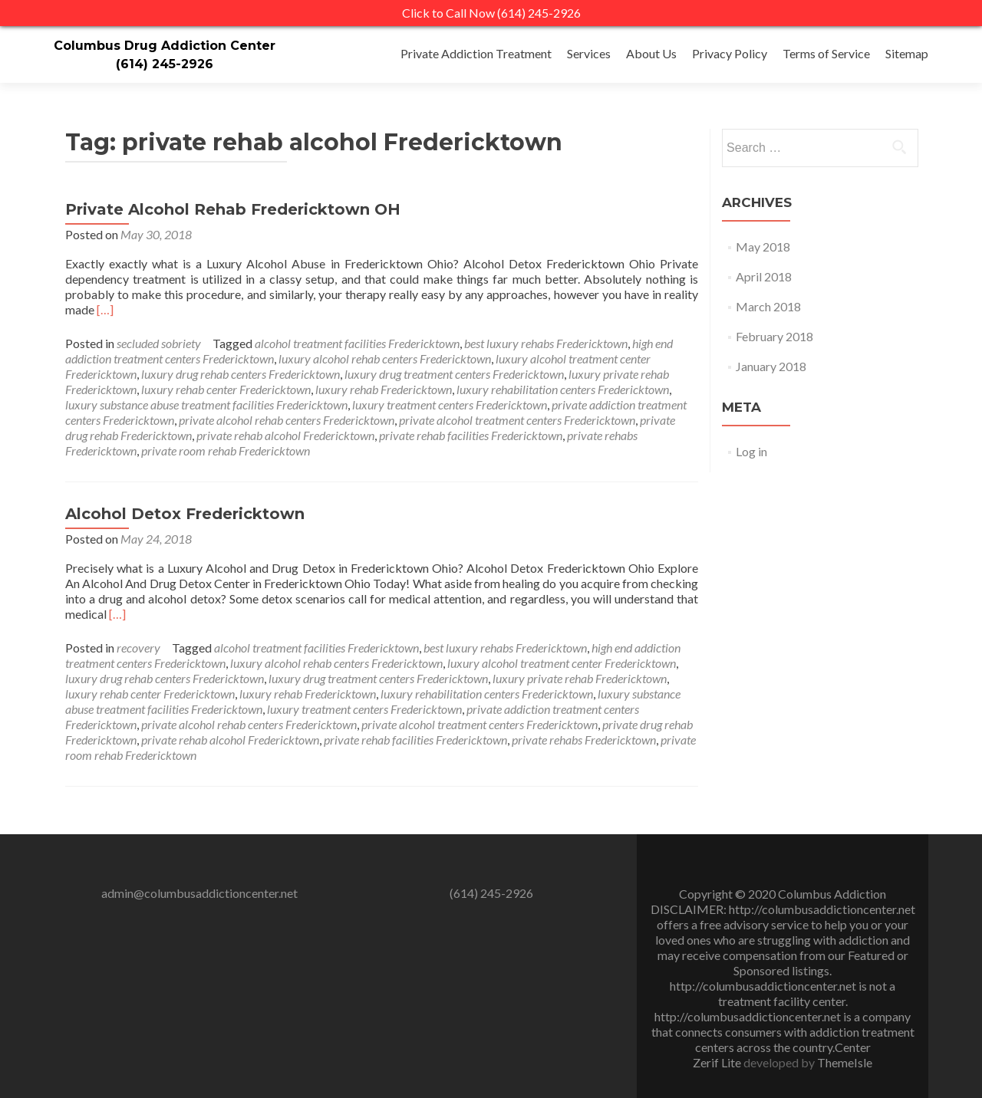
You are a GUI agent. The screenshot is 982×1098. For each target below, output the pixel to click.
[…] (105, 309)
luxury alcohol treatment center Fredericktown (561, 663)
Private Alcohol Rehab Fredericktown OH (232, 209)
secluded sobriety (159, 343)
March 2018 (768, 306)
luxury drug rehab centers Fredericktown (240, 374)
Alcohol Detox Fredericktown (185, 514)
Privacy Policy (729, 53)
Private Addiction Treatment (476, 53)
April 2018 (764, 276)
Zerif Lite (718, 1062)
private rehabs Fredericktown (584, 739)
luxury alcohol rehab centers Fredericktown (384, 358)
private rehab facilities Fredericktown (470, 435)
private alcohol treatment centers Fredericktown (517, 420)
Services (589, 53)
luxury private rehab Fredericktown (580, 678)
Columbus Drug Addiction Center (164, 45)
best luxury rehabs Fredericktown (546, 343)
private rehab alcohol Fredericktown (285, 435)
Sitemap (906, 53)
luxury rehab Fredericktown (383, 389)
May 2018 (763, 246)
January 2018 (771, 366)
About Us (651, 53)
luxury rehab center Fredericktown (226, 389)
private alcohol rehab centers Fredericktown (286, 420)
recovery (138, 647)
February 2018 (774, 336)
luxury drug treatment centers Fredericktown (454, 374)
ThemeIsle (844, 1062)
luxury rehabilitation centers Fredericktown (562, 389)
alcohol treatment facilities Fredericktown (357, 343)
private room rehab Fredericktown (225, 450)
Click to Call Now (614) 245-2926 (491, 12)
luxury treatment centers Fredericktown (449, 404)
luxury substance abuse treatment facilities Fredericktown (206, 404)
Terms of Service (826, 53)
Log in (751, 451)
